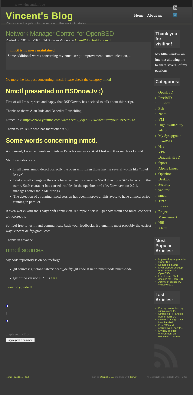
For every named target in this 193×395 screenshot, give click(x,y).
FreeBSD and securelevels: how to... (170, 326)
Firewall (164, 206)
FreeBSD (165, 98)
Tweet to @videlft (19, 287)
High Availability (170, 125)
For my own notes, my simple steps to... (170, 309)
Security (164, 184)
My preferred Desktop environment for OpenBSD (170, 270)
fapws (162, 163)
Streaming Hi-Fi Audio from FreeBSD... (170, 315)
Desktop (164, 179)
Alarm (163, 228)
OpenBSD (165, 92)
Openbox (165, 174)
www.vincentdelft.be (30, 4)
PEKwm (164, 103)
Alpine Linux (168, 168)
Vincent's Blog (39, 16)
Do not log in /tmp (168, 264)
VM (161, 119)
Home (9, 376)
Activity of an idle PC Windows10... (170, 283)
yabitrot (164, 190)
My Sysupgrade (169, 136)
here (54, 278)
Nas (161, 147)
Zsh (161, 108)
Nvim (162, 114)
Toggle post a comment (20, 340)
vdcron (163, 130)
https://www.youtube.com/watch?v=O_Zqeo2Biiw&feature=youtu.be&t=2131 (80, 120)
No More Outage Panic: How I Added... (171, 321)
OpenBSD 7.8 (107, 376)
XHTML (18, 376)
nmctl (162, 195)
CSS (27, 376)
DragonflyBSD (169, 157)
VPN (161, 152)
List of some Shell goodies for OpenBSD (170, 277)
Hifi (161, 223)
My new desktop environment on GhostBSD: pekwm (169, 333)
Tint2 (162, 201)
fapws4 (133, 376)
